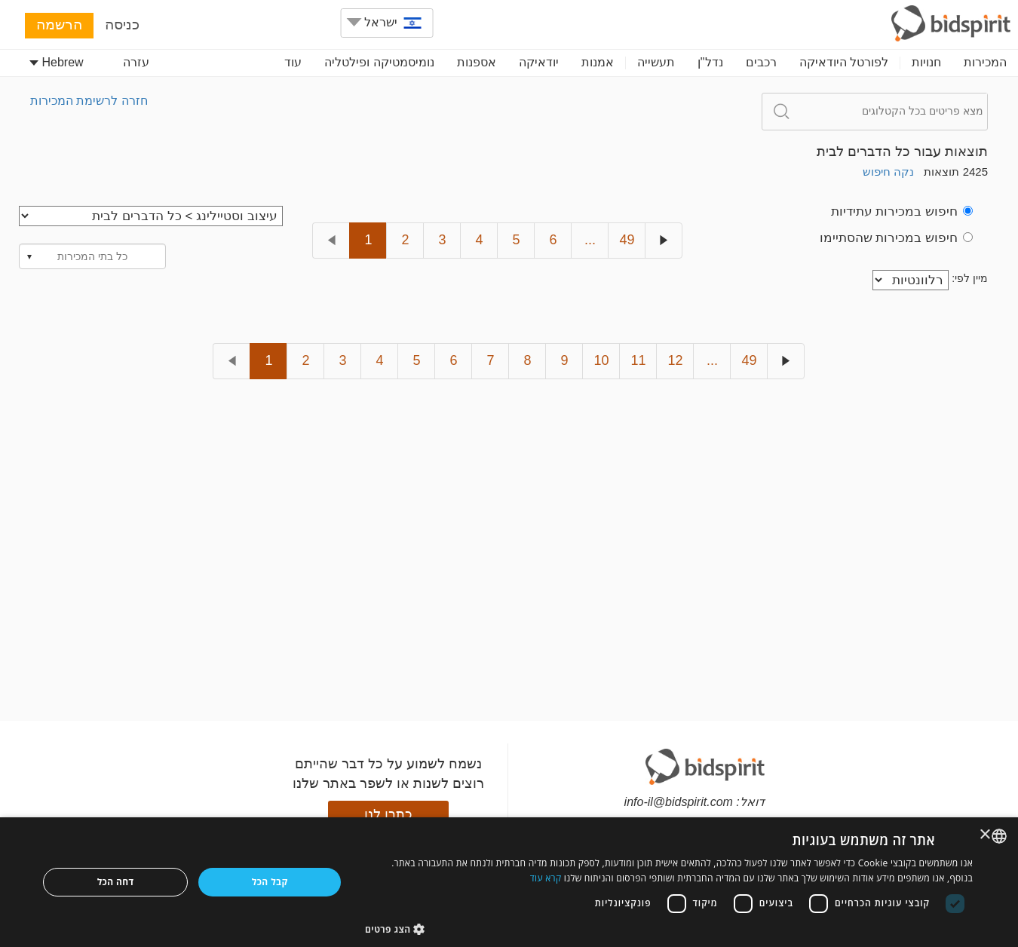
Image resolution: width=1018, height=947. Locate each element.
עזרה (136, 62)
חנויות (926, 62)
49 (626, 239)
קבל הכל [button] (270, 881)
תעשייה (656, 62)
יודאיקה (539, 62)
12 (674, 360)
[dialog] (509, 882)
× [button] (986, 835)
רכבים (761, 62)
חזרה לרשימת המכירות (89, 100)
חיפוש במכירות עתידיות (902, 211)
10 (601, 360)
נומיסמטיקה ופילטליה (379, 62)
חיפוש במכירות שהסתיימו (896, 238)
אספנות (476, 62)
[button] (669, 928)
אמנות (597, 62)
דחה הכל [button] (115, 881)
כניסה (122, 24)
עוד (293, 62)
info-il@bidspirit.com (678, 801)
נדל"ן (710, 62)
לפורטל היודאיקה (843, 62)
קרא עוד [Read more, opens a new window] (546, 878)
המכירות (985, 62)
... (590, 239)
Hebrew (56, 62)
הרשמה (59, 24)
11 (637, 360)
